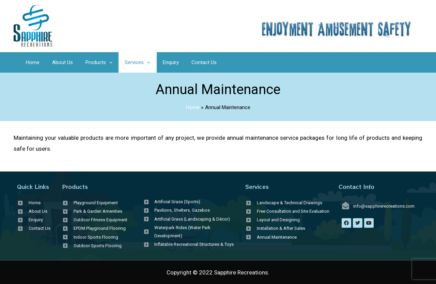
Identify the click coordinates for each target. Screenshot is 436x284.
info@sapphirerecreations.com (384, 206)
